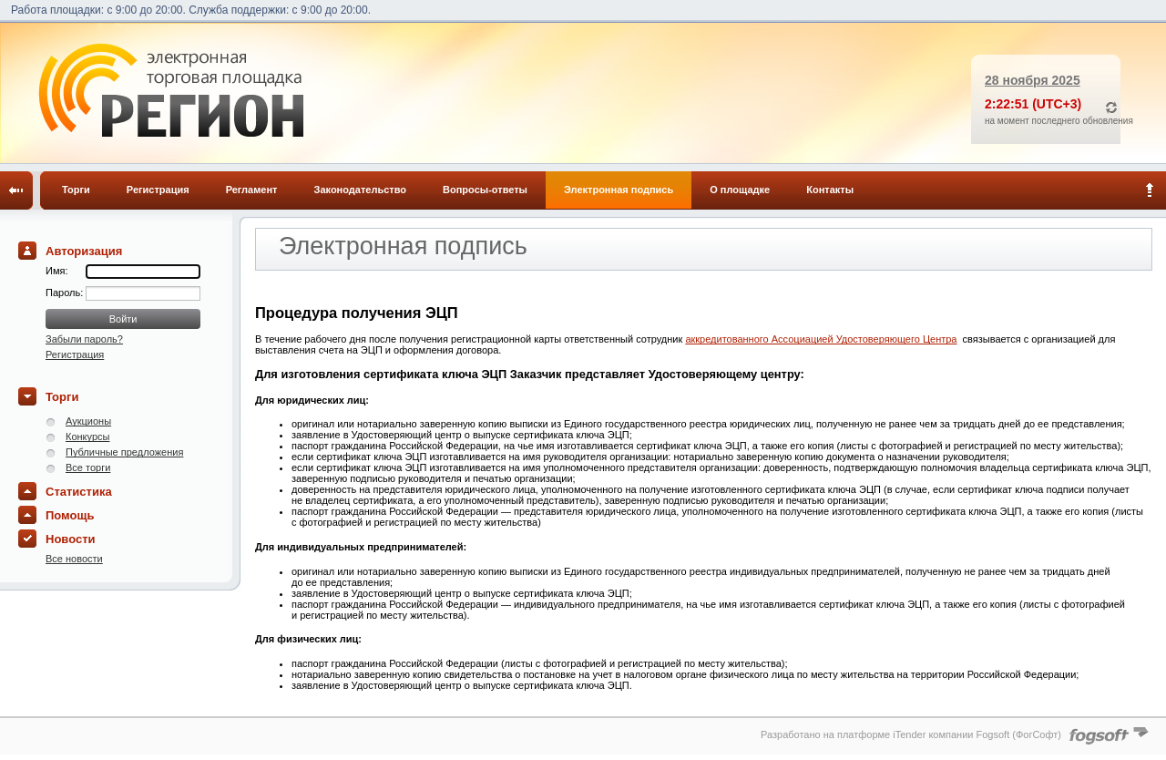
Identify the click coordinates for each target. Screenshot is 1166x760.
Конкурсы (87, 436)
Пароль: (66, 292)
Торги (76, 189)
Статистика (79, 491)
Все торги (88, 467)
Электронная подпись (618, 189)
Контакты (830, 189)
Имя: (56, 270)
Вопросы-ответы (485, 189)
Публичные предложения (124, 452)
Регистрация (158, 189)
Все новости (74, 558)
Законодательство (360, 189)
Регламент (252, 189)
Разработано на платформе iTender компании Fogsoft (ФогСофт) (911, 734)
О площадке (740, 189)
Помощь (70, 515)
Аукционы (88, 421)
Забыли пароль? (84, 339)
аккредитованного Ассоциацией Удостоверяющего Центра (820, 339)
